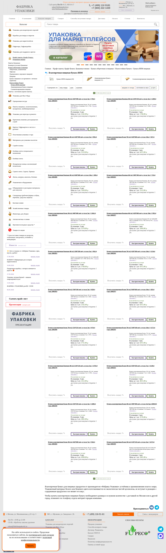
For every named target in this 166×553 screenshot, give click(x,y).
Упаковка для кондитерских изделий (59, 524)
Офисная (12, 72)
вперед (101, 93)
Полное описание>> (135, 450)
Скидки (61, 18)
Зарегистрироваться (150, 5)
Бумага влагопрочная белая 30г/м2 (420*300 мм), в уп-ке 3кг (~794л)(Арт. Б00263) (71, 100)
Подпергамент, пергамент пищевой (21, 74)
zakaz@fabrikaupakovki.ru (60, 7)
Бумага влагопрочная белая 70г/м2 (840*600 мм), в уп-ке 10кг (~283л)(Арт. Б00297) (130, 290)
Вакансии (91, 539)
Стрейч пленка (51, 536)
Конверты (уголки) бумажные (17, 65)
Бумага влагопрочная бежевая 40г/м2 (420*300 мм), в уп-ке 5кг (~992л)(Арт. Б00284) (72, 138)
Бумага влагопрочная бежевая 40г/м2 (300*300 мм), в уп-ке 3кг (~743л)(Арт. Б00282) (131, 176)
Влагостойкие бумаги (16, 83)
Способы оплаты (134, 520)
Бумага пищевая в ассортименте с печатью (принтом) (23, 79)
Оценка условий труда (96, 545)
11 (121, 64)
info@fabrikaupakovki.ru (59, 9)
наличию (79, 88)
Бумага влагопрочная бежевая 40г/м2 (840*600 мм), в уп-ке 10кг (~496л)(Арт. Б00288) (73, 176)
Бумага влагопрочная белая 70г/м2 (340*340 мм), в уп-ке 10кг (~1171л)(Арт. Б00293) (131, 328)
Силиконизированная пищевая (21, 89)
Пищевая (12, 76)
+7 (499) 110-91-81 (95, 514)
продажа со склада (128, 88)
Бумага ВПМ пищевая (18, 85)
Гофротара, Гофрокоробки (55, 533)
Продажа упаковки (95, 524)
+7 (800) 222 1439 (100, 8)
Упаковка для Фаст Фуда (55, 527)
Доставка (101, 18)
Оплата (115, 18)
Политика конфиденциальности (100, 542)
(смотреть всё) (22, 245)
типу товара (63, 88)
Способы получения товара (81, 18)
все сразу (107, 93)
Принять (30, 546)
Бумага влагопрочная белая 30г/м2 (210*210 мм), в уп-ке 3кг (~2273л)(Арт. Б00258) (130, 443)
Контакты (141, 18)
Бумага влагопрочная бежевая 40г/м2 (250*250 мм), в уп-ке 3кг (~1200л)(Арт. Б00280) (131, 100)
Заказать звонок (100, 11)
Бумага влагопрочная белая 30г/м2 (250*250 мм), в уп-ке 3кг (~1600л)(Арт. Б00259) (72, 405)
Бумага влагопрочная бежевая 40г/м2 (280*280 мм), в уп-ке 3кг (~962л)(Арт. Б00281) (72, 252)
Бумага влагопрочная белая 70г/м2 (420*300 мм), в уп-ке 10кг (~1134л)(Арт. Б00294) (131, 252)
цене (71, 88)
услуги (153, 88)
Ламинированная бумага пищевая (22, 87)
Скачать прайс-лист (18, 299)
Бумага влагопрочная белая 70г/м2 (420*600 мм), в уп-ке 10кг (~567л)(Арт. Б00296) (130, 138)
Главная (12, 18)
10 (117, 64)
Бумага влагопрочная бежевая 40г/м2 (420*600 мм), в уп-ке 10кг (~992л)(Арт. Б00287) (131, 214)
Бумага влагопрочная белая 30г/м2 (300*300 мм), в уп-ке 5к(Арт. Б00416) (132, 404)
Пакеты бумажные (14, 63)
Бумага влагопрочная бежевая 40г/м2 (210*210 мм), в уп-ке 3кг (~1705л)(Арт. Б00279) (73, 367)
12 (125, 64)
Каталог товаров (44, 18)
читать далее (35, 256)
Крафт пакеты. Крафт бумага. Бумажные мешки (71, 69)
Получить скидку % (57, 128)
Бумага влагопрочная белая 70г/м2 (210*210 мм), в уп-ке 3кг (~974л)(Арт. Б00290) (71, 328)
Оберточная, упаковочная (18, 69)
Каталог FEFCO (94, 533)
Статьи (127, 18)
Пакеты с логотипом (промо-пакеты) (20, 92)
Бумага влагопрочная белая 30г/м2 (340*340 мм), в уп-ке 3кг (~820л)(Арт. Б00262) (71, 290)
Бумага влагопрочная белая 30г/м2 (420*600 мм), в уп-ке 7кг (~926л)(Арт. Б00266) (71, 443)
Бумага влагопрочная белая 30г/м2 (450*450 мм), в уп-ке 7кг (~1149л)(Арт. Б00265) (130, 367)
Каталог (23, 24)
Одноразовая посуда (53, 530)
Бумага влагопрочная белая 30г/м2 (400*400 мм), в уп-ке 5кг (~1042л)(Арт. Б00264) (72, 214)
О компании (26, 18)
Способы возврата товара (97, 527)
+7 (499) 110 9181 (100, 5)
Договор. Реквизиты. (95, 530)
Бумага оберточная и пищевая (18, 68)
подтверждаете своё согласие (41, 535)
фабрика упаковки (24, 9)
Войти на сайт (149, 6)
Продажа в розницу (79, 11)
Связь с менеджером (126, 10)
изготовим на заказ (142, 88)
